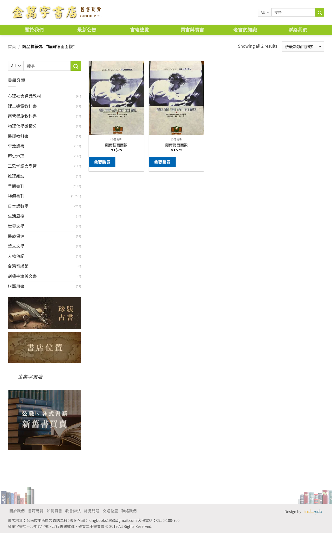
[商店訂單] (303, 46)
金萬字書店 (30, 376)
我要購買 (102, 162)
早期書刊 (16, 186)
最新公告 (86, 29)
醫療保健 (16, 236)
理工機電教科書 (22, 106)
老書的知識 (245, 29)
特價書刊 (16, 196)
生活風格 (16, 216)
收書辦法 (73, 510)
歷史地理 (16, 156)
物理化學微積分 (22, 126)
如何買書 (54, 510)
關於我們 (34, 29)
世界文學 (16, 226)
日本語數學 (18, 206)
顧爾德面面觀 (116, 145)
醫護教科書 (18, 136)
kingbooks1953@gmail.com (113, 520)
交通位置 (110, 510)
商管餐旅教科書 (22, 116)
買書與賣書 (192, 29)
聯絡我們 (297, 29)
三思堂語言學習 (22, 166)
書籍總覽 (139, 29)
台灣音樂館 (18, 266)
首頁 (12, 46)
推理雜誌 (16, 176)
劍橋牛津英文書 (22, 276)
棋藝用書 (16, 286)
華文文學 (16, 246)
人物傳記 (16, 256)
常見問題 (92, 510)
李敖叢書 (16, 146)
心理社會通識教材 (24, 96)
